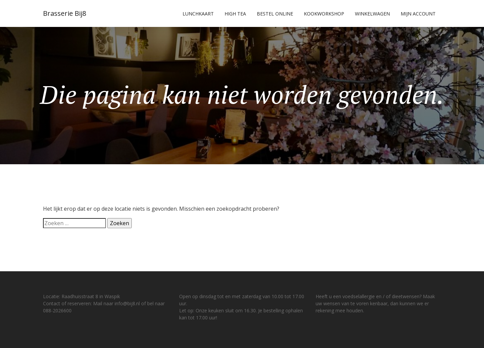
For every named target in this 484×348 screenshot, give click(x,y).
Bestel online (275, 13)
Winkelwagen (372, 13)
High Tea (235, 13)
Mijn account (418, 13)
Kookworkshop (324, 13)
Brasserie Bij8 (64, 13)
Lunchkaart (198, 13)
